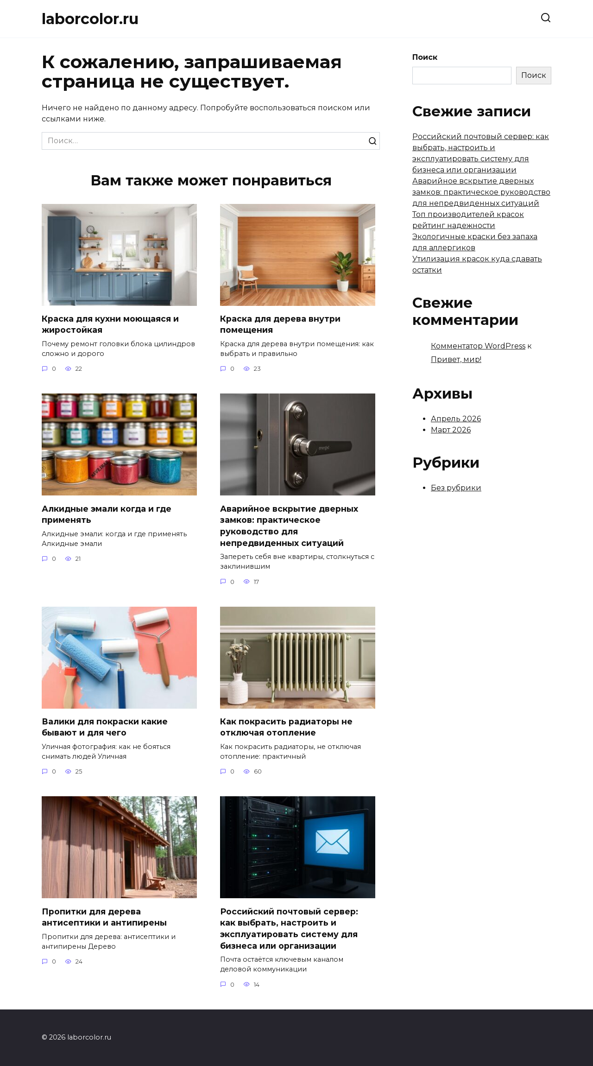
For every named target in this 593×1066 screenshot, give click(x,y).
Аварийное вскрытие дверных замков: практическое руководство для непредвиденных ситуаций (289, 526)
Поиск (424, 57)
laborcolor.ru (90, 19)
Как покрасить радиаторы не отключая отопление (286, 727)
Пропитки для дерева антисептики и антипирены (104, 917)
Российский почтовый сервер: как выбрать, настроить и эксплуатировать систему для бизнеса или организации (289, 929)
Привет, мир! (456, 359)
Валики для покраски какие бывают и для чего (105, 727)
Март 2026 (451, 429)
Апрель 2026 (456, 418)
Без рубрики (456, 487)
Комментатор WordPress (478, 346)
